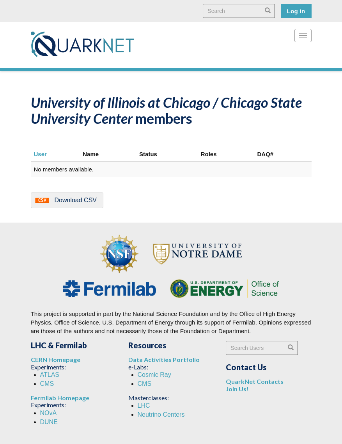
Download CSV (76, 200)
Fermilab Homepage (60, 397)
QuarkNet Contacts (255, 381)
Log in (296, 11)
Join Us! (237, 388)
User (40, 154)
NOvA (48, 413)
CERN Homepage (55, 359)
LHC (144, 405)
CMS (47, 383)
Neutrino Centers (161, 414)
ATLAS (50, 374)
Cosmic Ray (154, 374)
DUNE (49, 422)
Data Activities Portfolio (164, 359)
